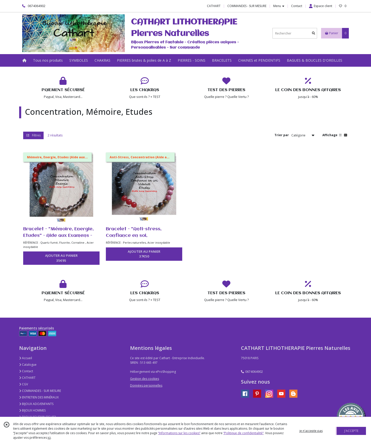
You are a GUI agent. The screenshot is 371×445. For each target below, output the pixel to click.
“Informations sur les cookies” (179, 433)
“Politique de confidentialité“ (243, 433)
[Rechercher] (313, 33)
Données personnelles (146, 385)
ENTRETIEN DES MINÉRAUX (39, 397)
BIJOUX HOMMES (32, 410)
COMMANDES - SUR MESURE (40, 391)
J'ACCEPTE (351, 431)
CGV (23, 384)
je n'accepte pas (311, 431)
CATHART (27, 378)
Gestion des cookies (144, 379)
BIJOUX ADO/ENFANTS (36, 404)
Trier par (281, 135)
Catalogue (28, 364)
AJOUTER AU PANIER (61, 258)
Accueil (25, 358)
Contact (296, 6)
